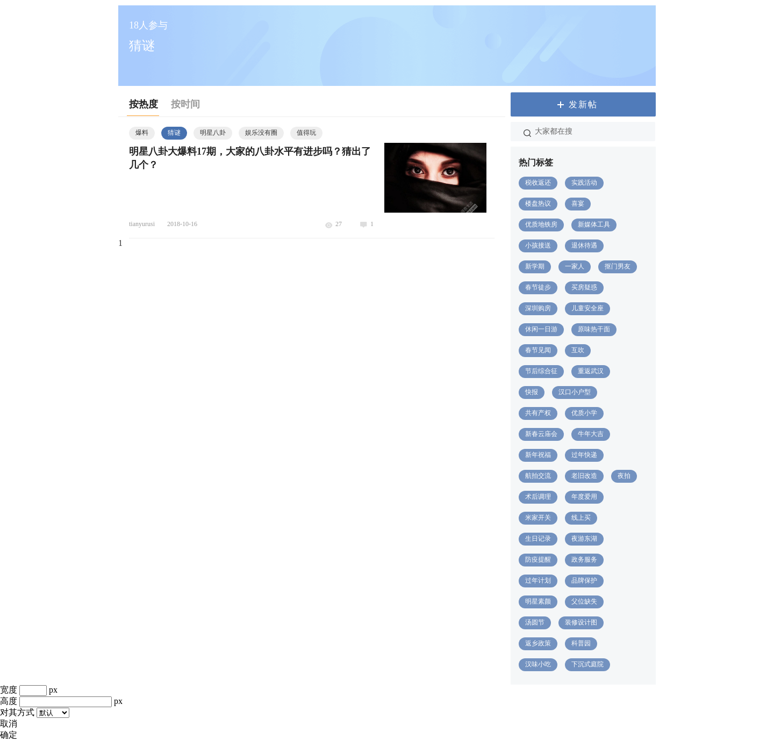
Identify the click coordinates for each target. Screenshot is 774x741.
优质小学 (584, 413)
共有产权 (538, 413)
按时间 (185, 104)
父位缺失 (584, 601)
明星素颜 (538, 601)
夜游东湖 (584, 538)
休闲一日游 (541, 329)
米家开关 (538, 517)
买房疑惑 (584, 287)
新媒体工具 (594, 224)
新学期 (534, 266)
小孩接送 (538, 245)
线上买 (581, 517)
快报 (531, 392)
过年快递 (584, 455)
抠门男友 (617, 266)
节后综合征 (541, 371)
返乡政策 (538, 643)
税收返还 (538, 182)
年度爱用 (584, 496)
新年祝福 (538, 455)
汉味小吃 (538, 664)
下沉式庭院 (587, 664)
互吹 (577, 350)
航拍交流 (538, 476)
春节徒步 (538, 287)
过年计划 (538, 580)
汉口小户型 (574, 392)
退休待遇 (584, 245)
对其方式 (17, 712)
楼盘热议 (538, 203)
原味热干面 (594, 329)
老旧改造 (584, 476)
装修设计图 (581, 622)
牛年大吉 (591, 434)
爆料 (141, 132)
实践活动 (584, 182)
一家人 (574, 266)
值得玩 (306, 132)
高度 (8, 701)
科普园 (581, 643)
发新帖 (583, 104)
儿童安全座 (587, 308)
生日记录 (538, 538)
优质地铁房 (541, 224)
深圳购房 (538, 308)
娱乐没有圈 (261, 132)
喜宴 (577, 203)
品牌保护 (584, 580)
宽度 (8, 689)
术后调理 (538, 496)
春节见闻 (538, 350)
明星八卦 (213, 132)
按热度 (143, 104)
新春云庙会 (541, 434)
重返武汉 (591, 371)
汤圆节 (534, 622)
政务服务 (584, 559)
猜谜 (174, 132)
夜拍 (624, 476)
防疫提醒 (538, 559)
